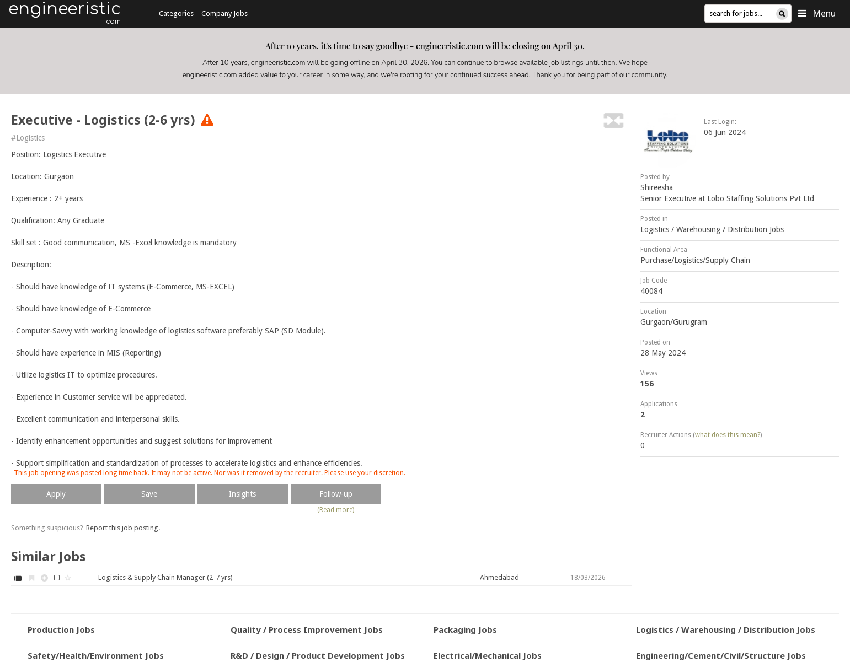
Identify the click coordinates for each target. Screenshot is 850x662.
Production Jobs (61, 629)
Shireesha (656, 187)
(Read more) (335, 510)
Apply (56, 493)
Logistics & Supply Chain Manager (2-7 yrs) (165, 577)
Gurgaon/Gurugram (673, 321)
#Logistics (28, 137)
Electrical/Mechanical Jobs (488, 655)
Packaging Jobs (465, 629)
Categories (176, 13)
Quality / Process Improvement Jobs (307, 629)
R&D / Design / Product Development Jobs (318, 655)
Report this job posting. (123, 528)
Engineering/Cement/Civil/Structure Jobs (721, 655)
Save (149, 493)
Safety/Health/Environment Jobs (96, 655)
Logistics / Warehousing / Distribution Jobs (712, 229)
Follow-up (335, 493)
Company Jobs (224, 13)
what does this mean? (727, 435)
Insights (242, 493)
